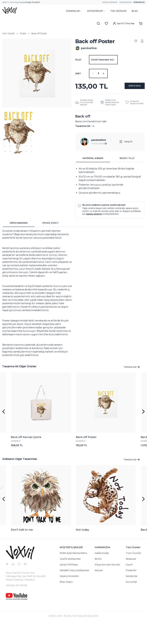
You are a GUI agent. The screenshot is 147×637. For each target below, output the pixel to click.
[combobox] (103, 59)
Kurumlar (131, 595)
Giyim (129, 578)
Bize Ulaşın (66, 595)
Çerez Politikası (69, 578)
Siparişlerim (125, 2)
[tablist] (110, 172)
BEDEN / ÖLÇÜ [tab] (127, 172)
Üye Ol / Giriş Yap (123, 23)
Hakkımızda (102, 567)
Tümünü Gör (132, 380)
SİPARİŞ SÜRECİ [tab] (50, 236)
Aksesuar (131, 572)
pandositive (98, 153)
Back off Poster (39, 33)
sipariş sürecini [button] (94, 227)
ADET (78, 73)
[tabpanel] (110, 194)
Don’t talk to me (22, 543)
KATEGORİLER (96, 11)
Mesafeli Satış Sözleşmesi (74, 584)
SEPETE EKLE (110, 99)
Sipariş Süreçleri (69, 590)
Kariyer (99, 584)
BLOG (135, 11)
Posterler (131, 584)
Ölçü (78, 59)
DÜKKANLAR (74, 11)
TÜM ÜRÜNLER (118, 11)
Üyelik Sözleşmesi (70, 572)
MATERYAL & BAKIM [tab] (93, 172)
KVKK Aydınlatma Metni (73, 567)
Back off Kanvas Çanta (26, 451)
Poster (23, 33)
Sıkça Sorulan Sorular (107, 578)
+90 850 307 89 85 (16, 599)
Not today (82, 543)
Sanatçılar (132, 590)
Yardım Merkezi (110, 2)
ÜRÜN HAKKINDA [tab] (19, 236)
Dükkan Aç (139, 2)
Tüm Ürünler (8, 33)
